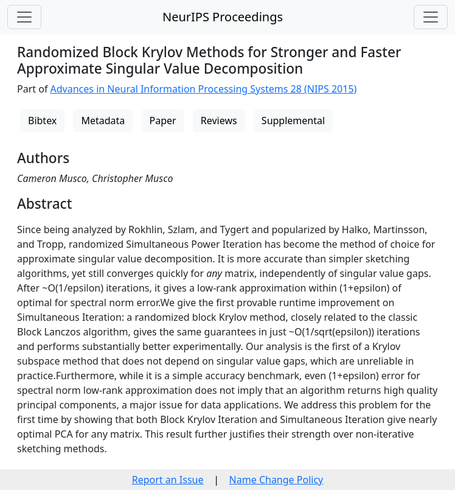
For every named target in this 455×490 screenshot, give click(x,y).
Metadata (103, 120)
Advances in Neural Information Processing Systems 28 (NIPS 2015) (203, 89)
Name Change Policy (276, 479)
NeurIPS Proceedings (222, 17)
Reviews (219, 120)
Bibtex (42, 120)
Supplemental (293, 120)
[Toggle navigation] (24, 17)
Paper (163, 120)
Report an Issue (168, 479)
